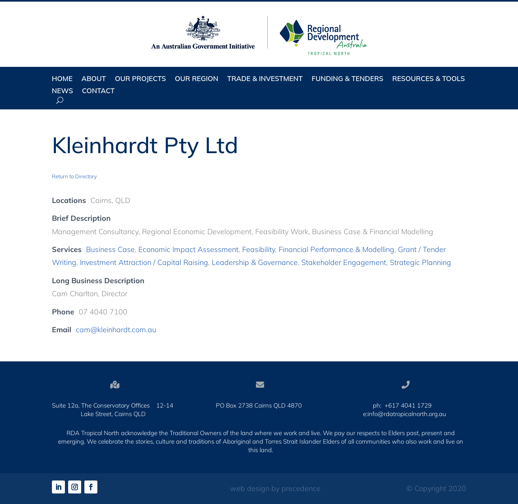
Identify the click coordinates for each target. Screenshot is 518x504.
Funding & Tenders (347, 79)
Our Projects (140, 79)
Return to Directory (74, 176)
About (94, 79)
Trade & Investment (265, 79)
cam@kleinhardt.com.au (116, 329)
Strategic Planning (420, 262)
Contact (98, 91)
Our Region (196, 79)
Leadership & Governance (255, 262)
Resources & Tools (428, 79)
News (62, 91)
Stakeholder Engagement (343, 262)
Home (62, 79)
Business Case (110, 249)
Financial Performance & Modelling (336, 249)
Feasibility (258, 249)
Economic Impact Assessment (188, 249)
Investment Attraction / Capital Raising (144, 262)
